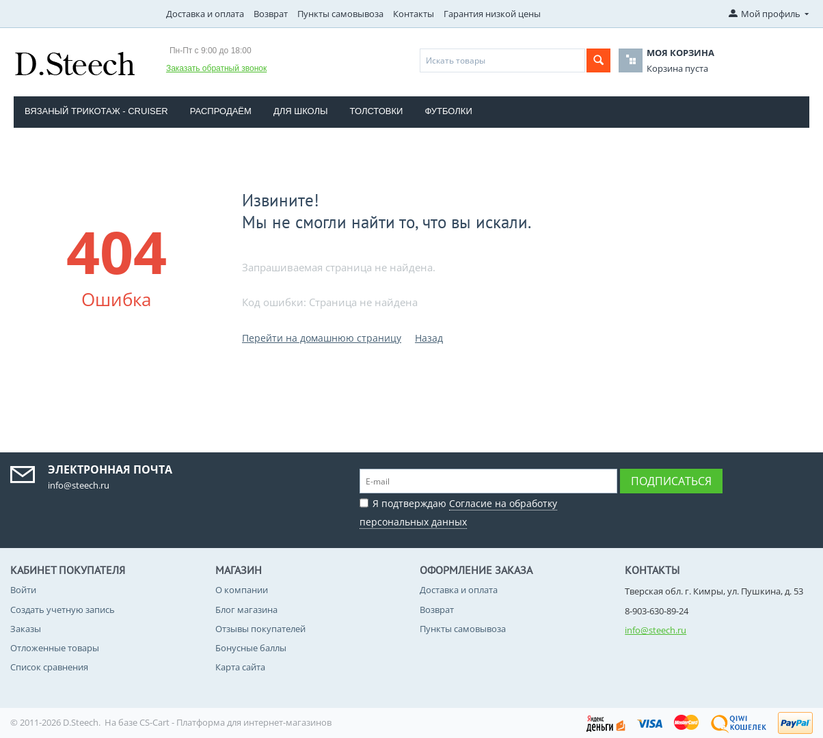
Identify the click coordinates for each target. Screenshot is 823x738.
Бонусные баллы (250, 648)
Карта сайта (240, 667)
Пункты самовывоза (340, 14)
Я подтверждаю (458, 510)
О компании (241, 590)
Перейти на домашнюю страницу (321, 337)
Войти (23, 590)
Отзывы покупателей (260, 629)
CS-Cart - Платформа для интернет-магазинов (235, 722)
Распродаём (221, 111)
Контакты (413, 14)
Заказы (25, 629)
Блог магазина (246, 609)
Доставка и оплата (205, 14)
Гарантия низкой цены (492, 14)
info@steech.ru (655, 630)
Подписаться (671, 481)
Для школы (300, 111)
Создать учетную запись (62, 609)
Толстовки (376, 111)
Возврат (271, 14)
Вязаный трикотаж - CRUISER (96, 111)
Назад (429, 337)
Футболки (448, 111)
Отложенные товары (54, 648)
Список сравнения (49, 667)
